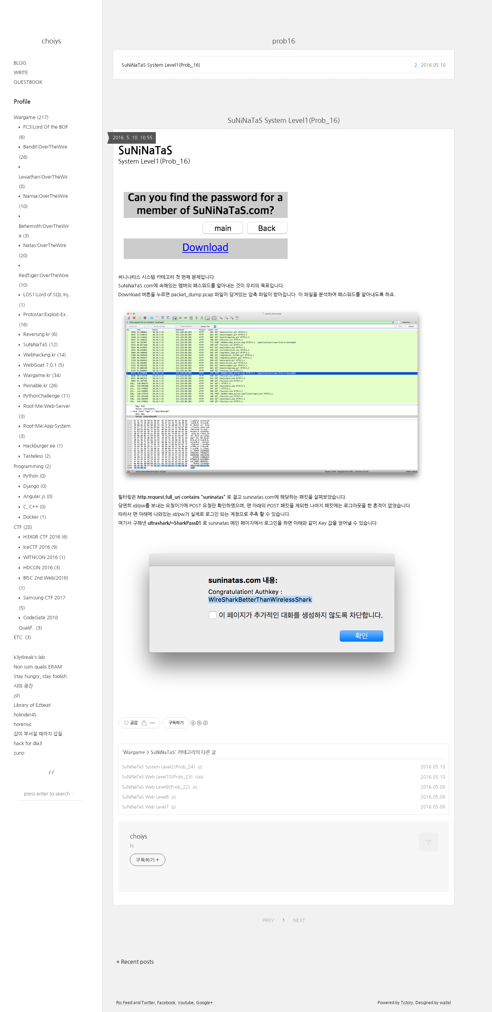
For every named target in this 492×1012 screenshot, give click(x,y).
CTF (23, 527)
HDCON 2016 (41, 567)
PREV (268, 920)
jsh (17, 695)
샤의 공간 (23, 686)
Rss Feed (124, 1003)
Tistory (407, 1003)
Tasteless (36, 456)
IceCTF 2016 (39, 547)
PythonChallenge (46, 395)
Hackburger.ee (42, 445)
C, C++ (34, 506)
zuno (19, 753)
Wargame (31, 117)
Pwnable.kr (40, 385)
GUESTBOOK (28, 82)
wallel (445, 1003)
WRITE (21, 72)
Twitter (148, 1003)
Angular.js (37, 496)
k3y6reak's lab (29, 657)
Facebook (166, 1003)
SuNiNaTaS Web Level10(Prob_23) (157, 777)
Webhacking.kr (44, 354)
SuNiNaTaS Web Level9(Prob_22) (156, 787)
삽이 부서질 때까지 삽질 (38, 733)
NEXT (299, 920)
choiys (51, 41)
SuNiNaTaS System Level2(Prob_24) (158, 767)
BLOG (20, 63)
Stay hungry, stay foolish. (41, 676)
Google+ (204, 1003)
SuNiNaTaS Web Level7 (145, 807)
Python (34, 475)
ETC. (22, 637)
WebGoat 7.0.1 (43, 365)
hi (132, 845)
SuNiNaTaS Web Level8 (145, 797)
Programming (32, 466)
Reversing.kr (39, 334)
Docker (34, 517)
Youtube (186, 1003)
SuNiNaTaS (40, 344)
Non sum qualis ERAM (38, 666)
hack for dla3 (28, 743)
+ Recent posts (135, 961)
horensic (23, 724)
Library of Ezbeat (32, 705)
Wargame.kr (41, 375)
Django (34, 486)
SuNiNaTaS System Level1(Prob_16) (161, 65)
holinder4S (25, 714)
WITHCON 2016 (43, 557)
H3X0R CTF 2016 (45, 536)
